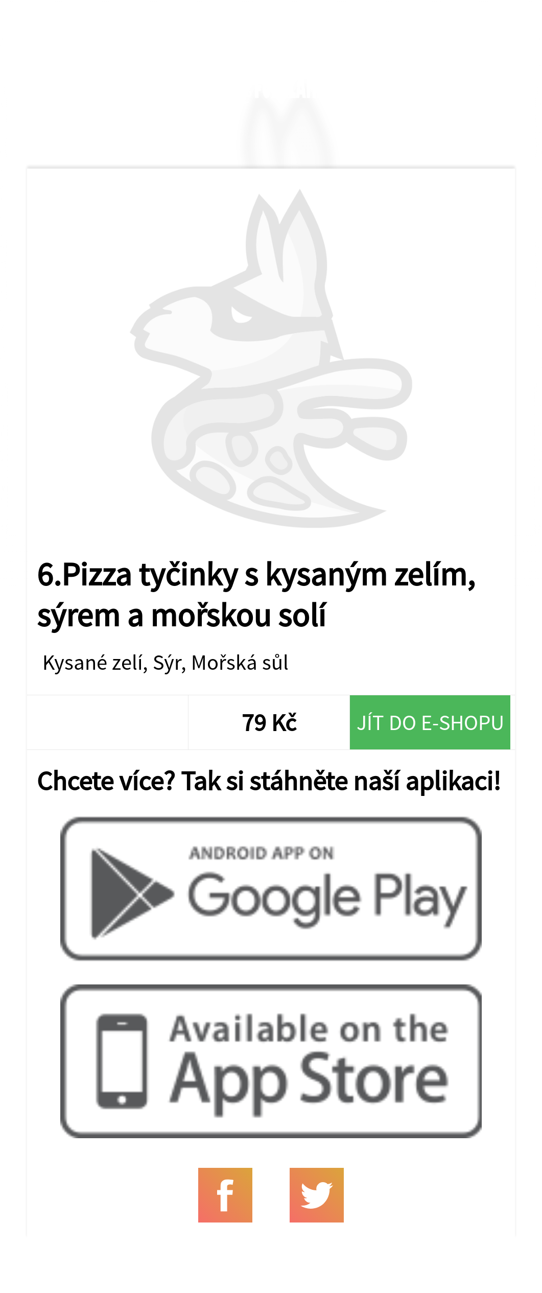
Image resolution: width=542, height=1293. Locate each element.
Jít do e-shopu (430, 722)
